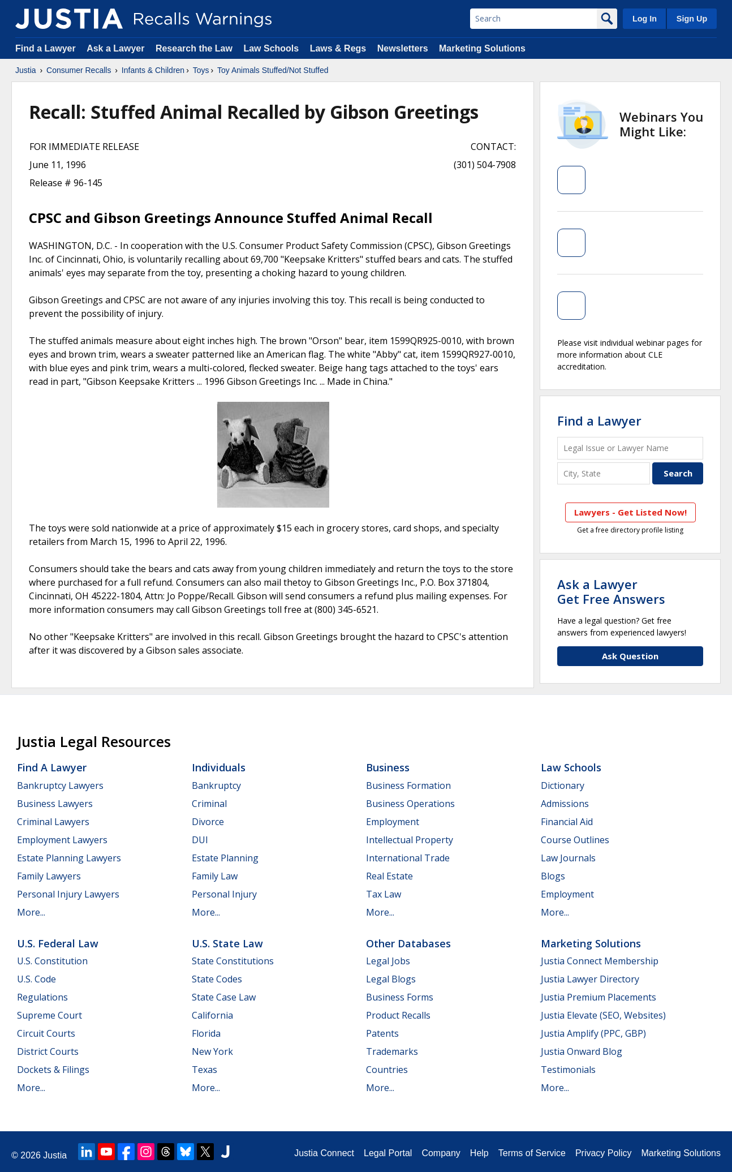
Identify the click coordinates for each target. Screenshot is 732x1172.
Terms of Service (532, 1153)
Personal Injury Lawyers (68, 894)
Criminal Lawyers (53, 821)
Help (479, 1153)
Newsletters (402, 48)
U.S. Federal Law (57, 943)
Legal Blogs (391, 979)
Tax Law (383, 894)
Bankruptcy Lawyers (60, 785)
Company (440, 1153)
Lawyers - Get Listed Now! (630, 512)
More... (31, 912)
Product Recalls (398, 1015)
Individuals (219, 767)
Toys (201, 70)
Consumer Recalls (78, 70)
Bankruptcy (216, 785)
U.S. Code (36, 979)
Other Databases (408, 943)
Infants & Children (153, 70)
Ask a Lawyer (117, 48)
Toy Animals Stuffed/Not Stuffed (272, 70)
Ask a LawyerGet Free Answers (611, 591)
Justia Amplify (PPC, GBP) (593, 1033)
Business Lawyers (55, 803)
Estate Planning (225, 858)
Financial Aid (567, 821)
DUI (200, 840)
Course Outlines (575, 840)
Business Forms (399, 997)
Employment (392, 821)
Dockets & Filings (53, 1069)
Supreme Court (49, 1015)
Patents (382, 1033)
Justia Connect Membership (599, 961)
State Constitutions (233, 961)
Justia (25, 70)
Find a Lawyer (45, 48)
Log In (644, 18)
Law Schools (271, 48)
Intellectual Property (409, 840)
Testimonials (568, 1069)
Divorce (208, 821)
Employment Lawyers (62, 840)
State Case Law (224, 997)
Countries (387, 1069)
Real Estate (389, 876)
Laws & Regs (338, 48)
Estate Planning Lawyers (69, 858)
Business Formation (408, 785)
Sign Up (692, 18)
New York (212, 1051)
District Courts (48, 1051)
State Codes (217, 979)
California (212, 1015)
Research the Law (194, 48)
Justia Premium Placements (598, 997)
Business (388, 767)
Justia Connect (324, 1153)
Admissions (565, 803)
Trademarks (392, 1051)
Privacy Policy (603, 1153)
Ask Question (630, 656)
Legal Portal (388, 1153)
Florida (206, 1033)
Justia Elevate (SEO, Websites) (603, 1015)
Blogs (553, 876)
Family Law (215, 876)
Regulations (42, 997)
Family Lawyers (49, 876)
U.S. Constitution (52, 961)
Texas (204, 1069)
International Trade (408, 858)
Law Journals (568, 858)
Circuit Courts (46, 1033)
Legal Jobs (388, 961)
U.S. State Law (227, 943)
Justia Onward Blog (581, 1051)
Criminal (209, 803)
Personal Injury (224, 894)
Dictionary (562, 785)
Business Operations (410, 803)
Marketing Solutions (482, 48)
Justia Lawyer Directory (590, 979)
